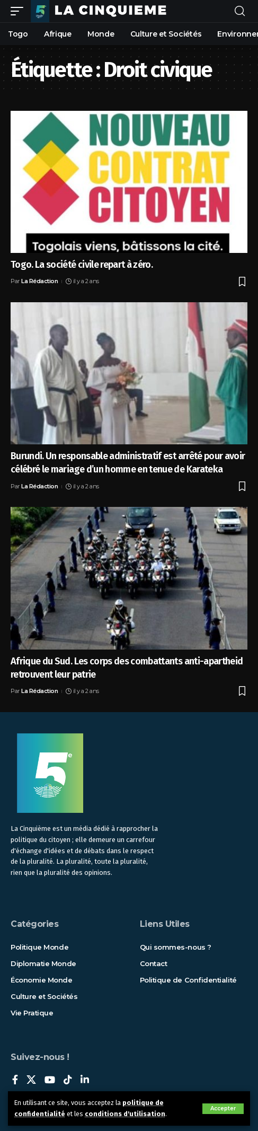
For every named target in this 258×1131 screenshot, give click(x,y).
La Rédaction (39, 281)
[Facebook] (15, 1080)
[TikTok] (68, 1080)
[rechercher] (239, 11)
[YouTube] (50, 1080)
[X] (31, 1080)
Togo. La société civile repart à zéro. (82, 264)
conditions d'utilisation (125, 1114)
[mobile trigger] (20, 11)
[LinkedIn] (85, 1080)
